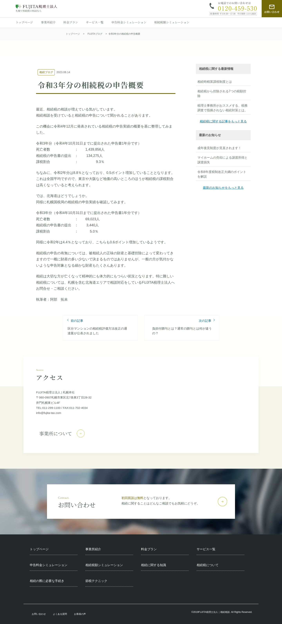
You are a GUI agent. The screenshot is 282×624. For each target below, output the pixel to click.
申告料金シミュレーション (128, 22)
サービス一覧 (95, 22)
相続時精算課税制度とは (214, 81)
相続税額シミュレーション (171, 22)
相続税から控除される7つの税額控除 (221, 94)
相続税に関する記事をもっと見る (223, 121)
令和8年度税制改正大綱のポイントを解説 (221, 174)
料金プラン (70, 22)
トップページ (24, 22)
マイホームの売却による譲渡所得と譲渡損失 (222, 160)
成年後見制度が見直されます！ (219, 148)
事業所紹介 (48, 22)
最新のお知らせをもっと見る (223, 187)
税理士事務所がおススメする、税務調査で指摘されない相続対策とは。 (222, 108)
